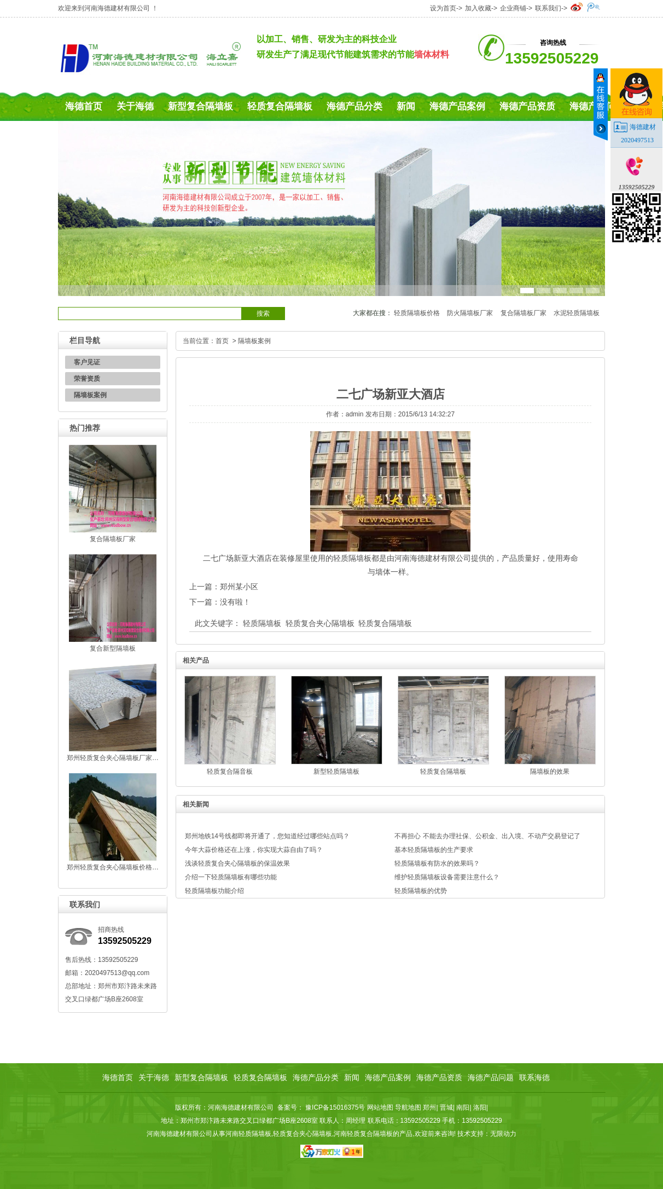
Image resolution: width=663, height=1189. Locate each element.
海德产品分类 (354, 106)
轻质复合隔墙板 (279, 106)
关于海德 (135, 106)
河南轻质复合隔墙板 (363, 1134)
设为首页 (443, 8)
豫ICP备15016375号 (335, 1107)
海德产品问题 (491, 1078)
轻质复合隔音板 (230, 771)
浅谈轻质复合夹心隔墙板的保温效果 (237, 863)
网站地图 (380, 1107)
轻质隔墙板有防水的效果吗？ (437, 863)
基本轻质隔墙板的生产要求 (433, 850)
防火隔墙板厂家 (470, 313)
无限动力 (503, 1134)
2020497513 (637, 140)
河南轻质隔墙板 (248, 1134)
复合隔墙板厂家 (523, 313)
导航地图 (408, 1107)
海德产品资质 (527, 106)
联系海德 (534, 1078)
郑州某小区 (239, 586)
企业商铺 (513, 8)
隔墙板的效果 (549, 771)
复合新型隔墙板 (113, 648)
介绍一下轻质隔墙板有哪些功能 (231, 877)
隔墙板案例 (90, 395)
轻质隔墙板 (262, 623)
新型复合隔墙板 (200, 106)
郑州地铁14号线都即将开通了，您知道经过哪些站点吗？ (267, 836)
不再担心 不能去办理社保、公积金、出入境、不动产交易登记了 (487, 836)
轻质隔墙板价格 (417, 313)
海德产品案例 (457, 106)
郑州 (429, 1107)
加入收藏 (478, 8)
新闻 (406, 106)
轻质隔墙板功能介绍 (214, 891)
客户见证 (87, 362)
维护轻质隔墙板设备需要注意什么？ (446, 877)
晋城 (446, 1107)
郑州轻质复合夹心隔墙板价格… (113, 867)
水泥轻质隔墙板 (577, 313)
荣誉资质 (87, 378)
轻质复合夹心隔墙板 (320, 623)
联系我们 (548, 8)
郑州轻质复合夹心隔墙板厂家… (113, 758)
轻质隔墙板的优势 (420, 891)
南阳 (462, 1107)
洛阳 (479, 1107)
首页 (222, 341)
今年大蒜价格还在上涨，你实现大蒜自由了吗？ (254, 850)
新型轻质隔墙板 (336, 771)
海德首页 (83, 106)
